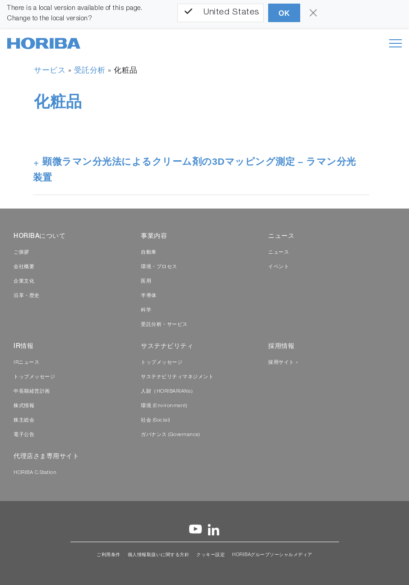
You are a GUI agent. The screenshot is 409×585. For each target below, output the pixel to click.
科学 (146, 310)
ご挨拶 (21, 252)
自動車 (149, 252)
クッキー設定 (210, 555)
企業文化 (24, 281)
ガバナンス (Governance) (170, 434)
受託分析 (90, 71)
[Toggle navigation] (395, 43)
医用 (146, 281)
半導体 (149, 295)
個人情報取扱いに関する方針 (159, 555)
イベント (278, 267)
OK (284, 13)
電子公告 (24, 434)
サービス (49, 71)
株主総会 (24, 420)
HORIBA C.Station (35, 472)
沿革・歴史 (27, 295)
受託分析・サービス (164, 324)
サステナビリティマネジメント (177, 377)
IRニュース (26, 362)
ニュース (278, 252)
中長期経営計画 (32, 391)
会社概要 (24, 267)
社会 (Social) (155, 420)
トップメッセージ (34, 377)
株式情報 (24, 406)
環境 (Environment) (164, 406)
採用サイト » (283, 362)
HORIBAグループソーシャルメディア (272, 555)
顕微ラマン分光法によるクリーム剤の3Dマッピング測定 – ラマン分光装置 (194, 169)
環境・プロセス (159, 267)
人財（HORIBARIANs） (168, 391)
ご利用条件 (109, 555)
